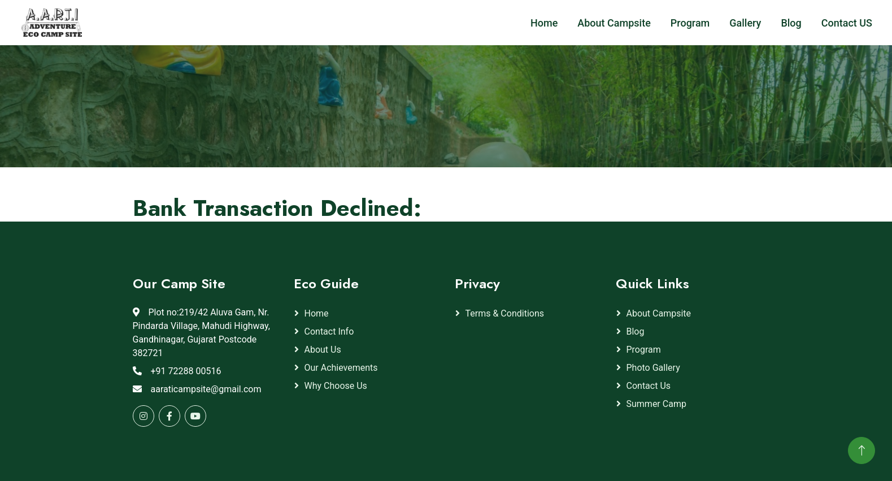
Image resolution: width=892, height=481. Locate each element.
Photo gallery (653, 367)
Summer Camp (656, 403)
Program (643, 349)
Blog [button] (791, 23)
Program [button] (690, 23)
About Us (322, 349)
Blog (635, 331)
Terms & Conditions (505, 313)
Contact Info (329, 331)
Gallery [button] (745, 23)
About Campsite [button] (613, 23)
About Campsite (658, 313)
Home (316, 313)
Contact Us (648, 385)
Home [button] (544, 23)
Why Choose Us (335, 385)
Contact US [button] (846, 23)
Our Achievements (341, 367)
